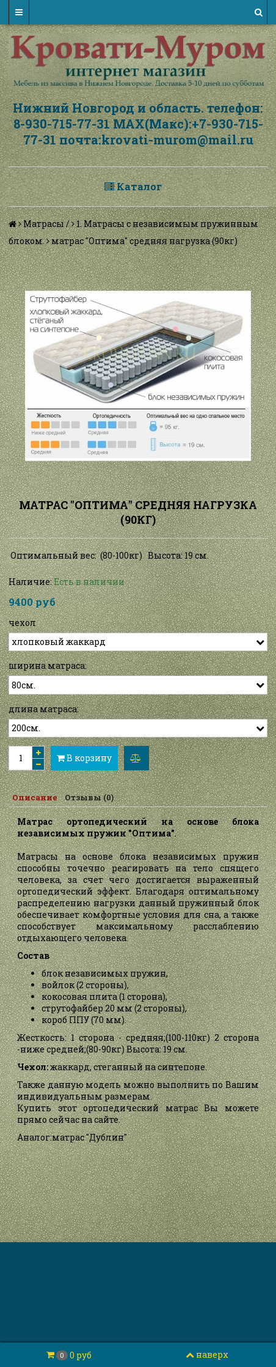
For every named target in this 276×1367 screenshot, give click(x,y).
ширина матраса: (48, 665)
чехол (22, 622)
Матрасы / (46, 223)
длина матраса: (44, 709)
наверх (207, 1354)
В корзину (84, 758)
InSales (204, 1302)
